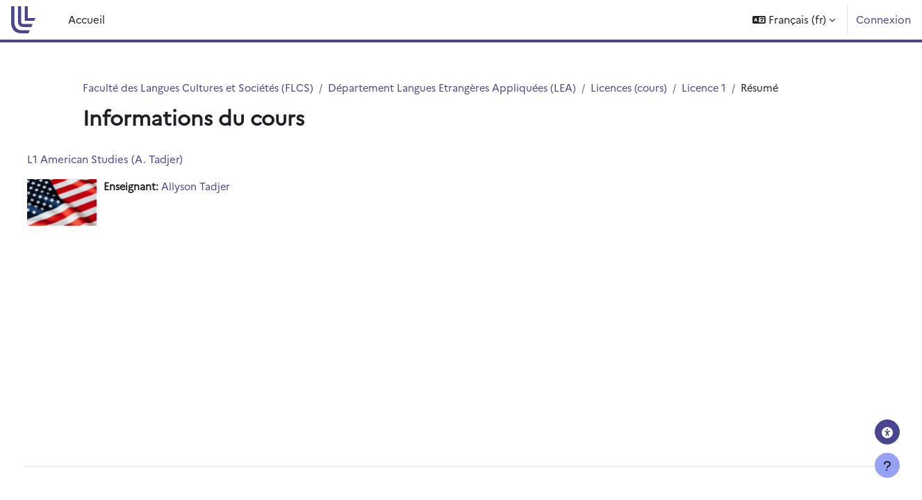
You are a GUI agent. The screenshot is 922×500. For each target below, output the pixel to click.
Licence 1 (724, 88)
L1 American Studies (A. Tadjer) (130, 159)
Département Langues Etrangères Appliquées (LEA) (464, 88)
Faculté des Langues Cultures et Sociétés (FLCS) (202, 88)
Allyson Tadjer (223, 187)
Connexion (883, 19)
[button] (793, 20)
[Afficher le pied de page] (887, 465)
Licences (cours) (646, 88)
